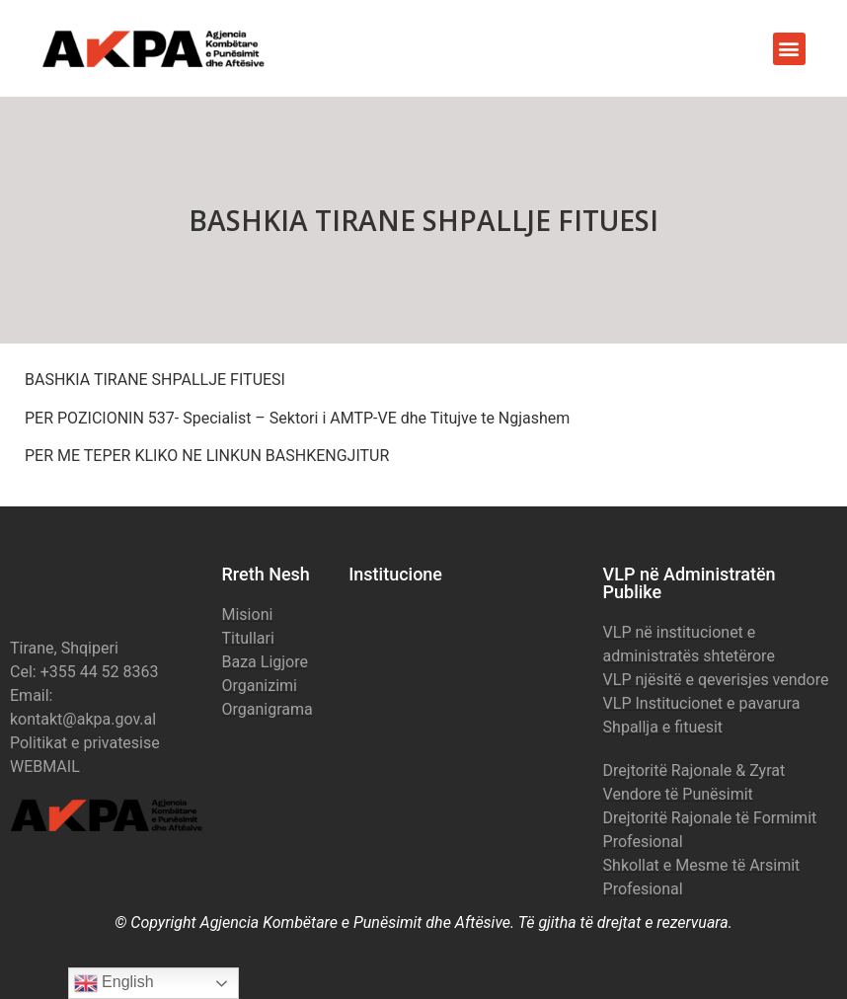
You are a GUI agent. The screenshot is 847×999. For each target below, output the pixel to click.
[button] (789, 49)
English (114, 983)
